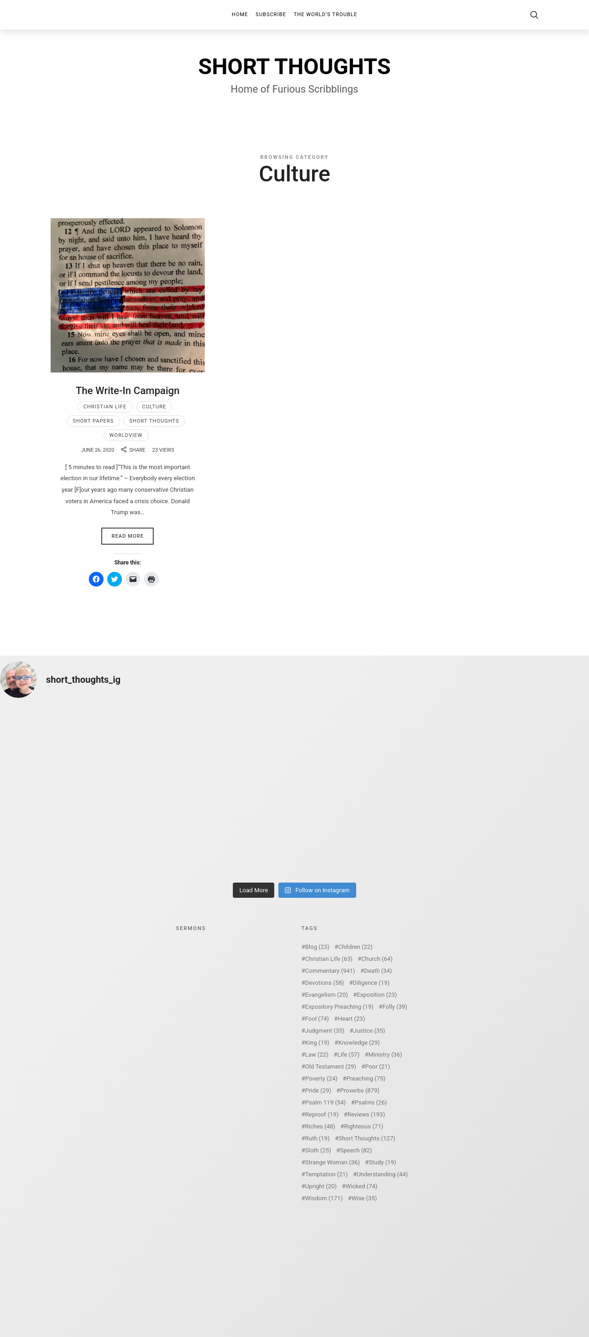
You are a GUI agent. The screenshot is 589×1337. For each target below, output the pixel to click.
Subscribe (271, 14)
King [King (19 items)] (317, 1043)
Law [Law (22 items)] (317, 1055)
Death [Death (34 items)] (378, 971)
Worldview (126, 435)
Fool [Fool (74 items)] (317, 1019)
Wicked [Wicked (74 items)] (361, 1186)
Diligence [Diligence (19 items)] (371, 983)
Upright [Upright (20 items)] (321, 1186)
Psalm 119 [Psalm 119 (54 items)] (325, 1102)
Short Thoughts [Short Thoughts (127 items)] (367, 1138)
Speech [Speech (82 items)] (356, 1150)
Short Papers (93, 421)
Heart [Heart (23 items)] (351, 1019)
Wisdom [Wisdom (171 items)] (324, 1198)
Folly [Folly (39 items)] (394, 1007)
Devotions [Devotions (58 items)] (324, 983)
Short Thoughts (154, 421)
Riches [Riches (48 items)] (320, 1126)
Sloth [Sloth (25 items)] (318, 1150)
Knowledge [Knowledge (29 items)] (359, 1043)
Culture (154, 407)
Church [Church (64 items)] (377, 959)
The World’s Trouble (325, 14)
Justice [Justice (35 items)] (369, 1031)
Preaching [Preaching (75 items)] (366, 1078)
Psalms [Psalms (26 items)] (371, 1102)
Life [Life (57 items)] (348, 1055)
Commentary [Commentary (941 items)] (330, 971)
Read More (127, 536)
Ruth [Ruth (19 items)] (317, 1138)
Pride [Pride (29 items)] (318, 1090)
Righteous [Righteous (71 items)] (363, 1126)
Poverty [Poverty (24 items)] (321, 1078)
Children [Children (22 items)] (355, 947)
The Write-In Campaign (127, 390)
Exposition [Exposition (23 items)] (377, 995)
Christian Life (105, 407)
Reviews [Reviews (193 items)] (366, 1114)
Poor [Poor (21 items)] (377, 1067)
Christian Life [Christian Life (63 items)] (328, 959)
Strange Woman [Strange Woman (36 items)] (332, 1162)
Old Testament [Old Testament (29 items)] (330, 1067)
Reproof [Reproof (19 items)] (322, 1114)
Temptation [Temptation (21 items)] (326, 1174)
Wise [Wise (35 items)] (364, 1198)
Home (240, 14)
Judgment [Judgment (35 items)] (325, 1031)
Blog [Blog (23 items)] (317, 947)
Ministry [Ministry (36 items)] (385, 1055)
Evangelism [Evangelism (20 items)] (326, 995)
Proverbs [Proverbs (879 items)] (359, 1090)
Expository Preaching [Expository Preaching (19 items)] (339, 1007)
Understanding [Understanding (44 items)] (382, 1174)
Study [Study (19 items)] (382, 1162)
